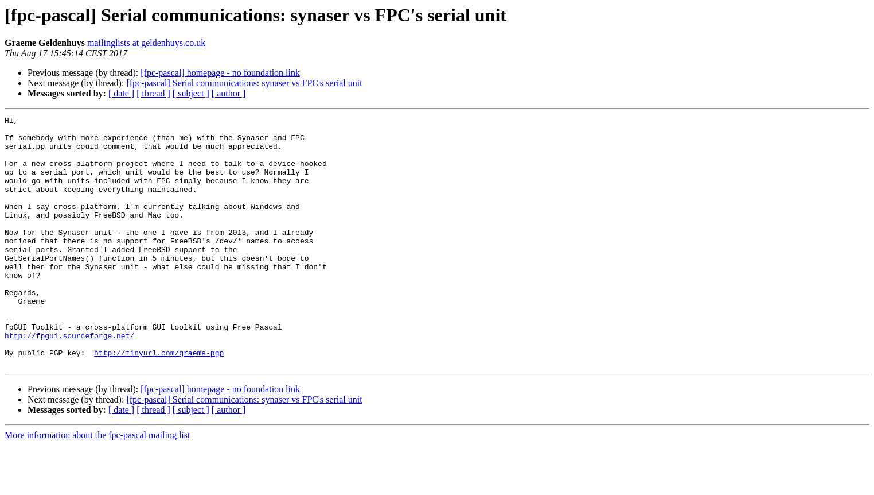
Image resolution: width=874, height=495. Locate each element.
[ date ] (121, 93)
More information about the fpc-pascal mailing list (97, 485)
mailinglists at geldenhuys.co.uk (146, 43)
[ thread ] (153, 93)
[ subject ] (191, 93)
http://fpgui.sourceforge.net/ (69, 380)
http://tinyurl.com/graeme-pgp (159, 401)
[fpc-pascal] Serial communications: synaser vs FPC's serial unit (244, 83)
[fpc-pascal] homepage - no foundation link (220, 73)
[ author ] (229, 93)
